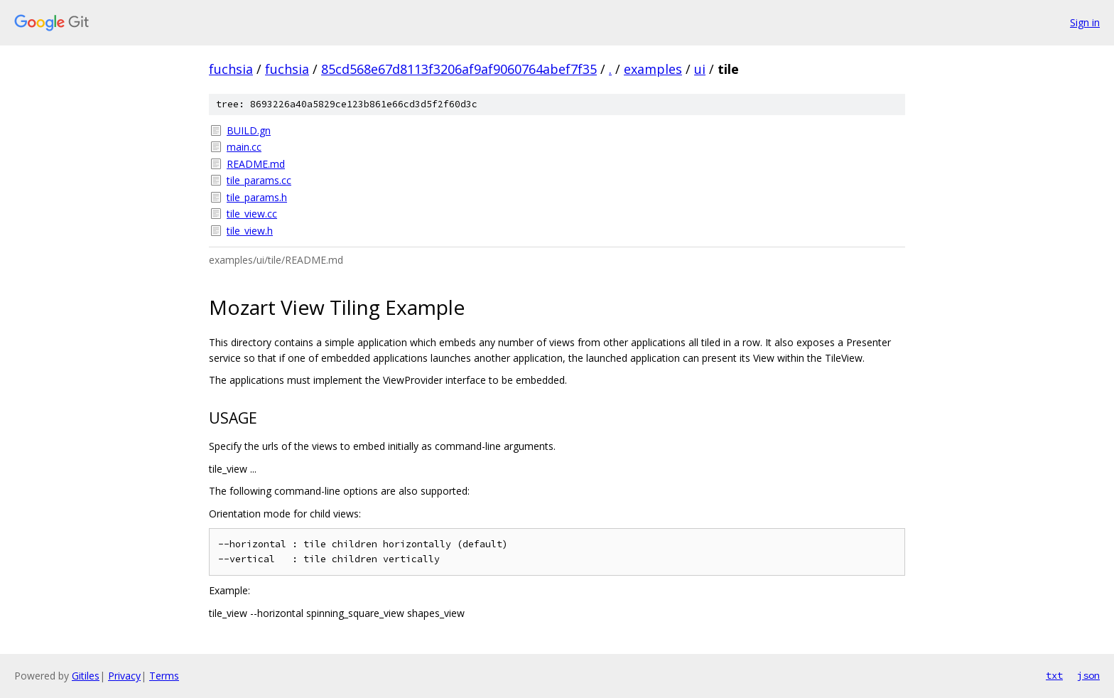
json (1088, 675)
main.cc (244, 147)
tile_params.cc (259, 180)
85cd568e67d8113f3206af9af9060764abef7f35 (459, 68)
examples (653, 68)
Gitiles (85, 675)
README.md (256, 164)
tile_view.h (250, 230)
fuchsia (231, 68)
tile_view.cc (252, 213)
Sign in (1085, 22)
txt (1054, 675)
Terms (164, 675)
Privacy (124, 675)
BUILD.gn (249, 130)
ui (699, 68)
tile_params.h (257, 197)
